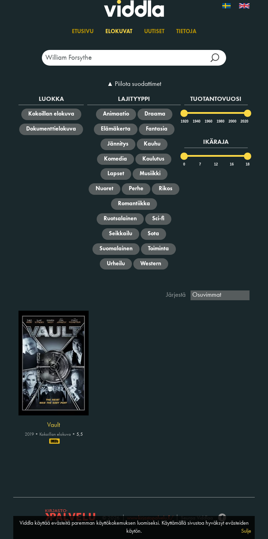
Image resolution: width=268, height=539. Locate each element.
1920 (184, 121)
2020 (243, 121)
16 (232, 164)
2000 (232, 121)
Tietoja (186, 32)
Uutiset (154, 32)
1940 (196, 121)
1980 (220, 121)
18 (248, 164)
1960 (207, 121)
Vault (53, 425)
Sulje (246, 531)
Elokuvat (118, 32)
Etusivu (83, 32)
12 (216, 164)
